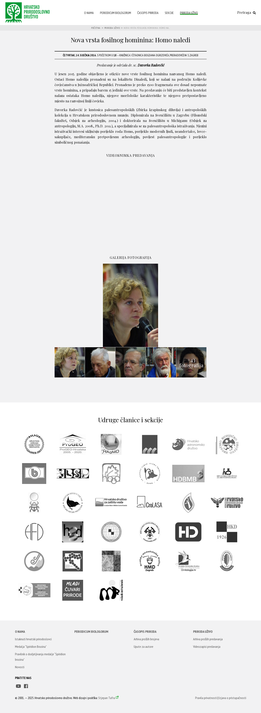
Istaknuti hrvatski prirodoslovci (33, 639)
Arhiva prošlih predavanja (208, 639)
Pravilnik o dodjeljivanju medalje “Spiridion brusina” (40, 657)
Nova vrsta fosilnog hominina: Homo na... (147, 27)
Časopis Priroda (148, 13)
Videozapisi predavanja (206, 646)
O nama (89, 13)
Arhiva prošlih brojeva (146, 639)
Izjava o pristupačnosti (232, 698)
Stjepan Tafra (106, 698)
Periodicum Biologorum (115, 13)
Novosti (19, 667)
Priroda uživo (189, 13)
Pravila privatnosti (206, 698)
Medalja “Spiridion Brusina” (31, 646)
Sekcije (169, 13)
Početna (95, 27)
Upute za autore (143, 646)
